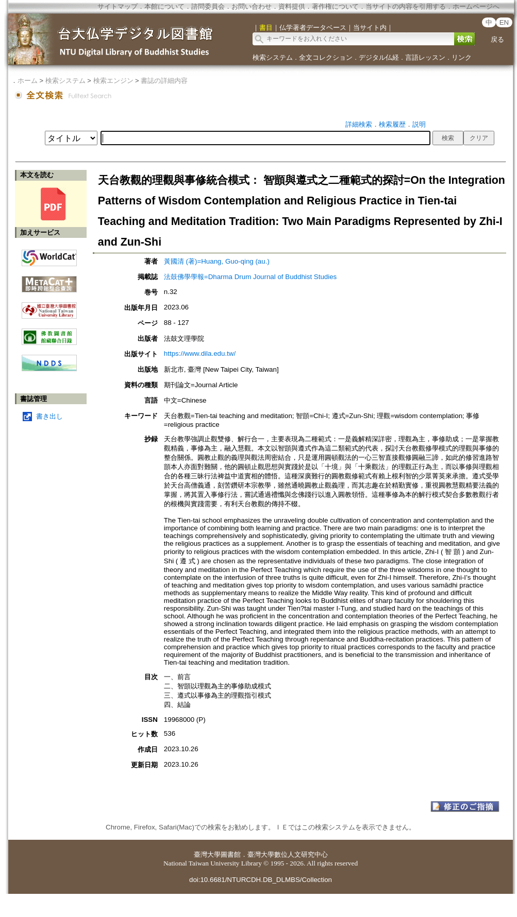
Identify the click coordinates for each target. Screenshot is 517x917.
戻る (497, 39)
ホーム (28, 80)
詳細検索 (358, 124)
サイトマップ (117, 6)
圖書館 (231, 854)
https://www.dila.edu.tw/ (200, 353)
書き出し (49, 416)
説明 (419, 124)
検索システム (273, 57)
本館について (164, 6)
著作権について (335, 6)
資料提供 (291, 6)
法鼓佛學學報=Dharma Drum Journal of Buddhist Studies (250, 277)
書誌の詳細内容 (164, 80)
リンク (462, 57)
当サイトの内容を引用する (405, 6)
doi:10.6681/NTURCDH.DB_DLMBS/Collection (260, 880)
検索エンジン (113, 80)
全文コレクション (326, 57)
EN (504, 22)
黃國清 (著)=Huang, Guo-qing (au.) (217, 261)
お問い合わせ (251, 6)
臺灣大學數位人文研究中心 (287, 854)
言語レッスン (425, 57)
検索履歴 (392, 124)
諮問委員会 (208, 6)
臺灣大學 (207, 854)
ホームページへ (476, 6)
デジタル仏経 (379, 57)
